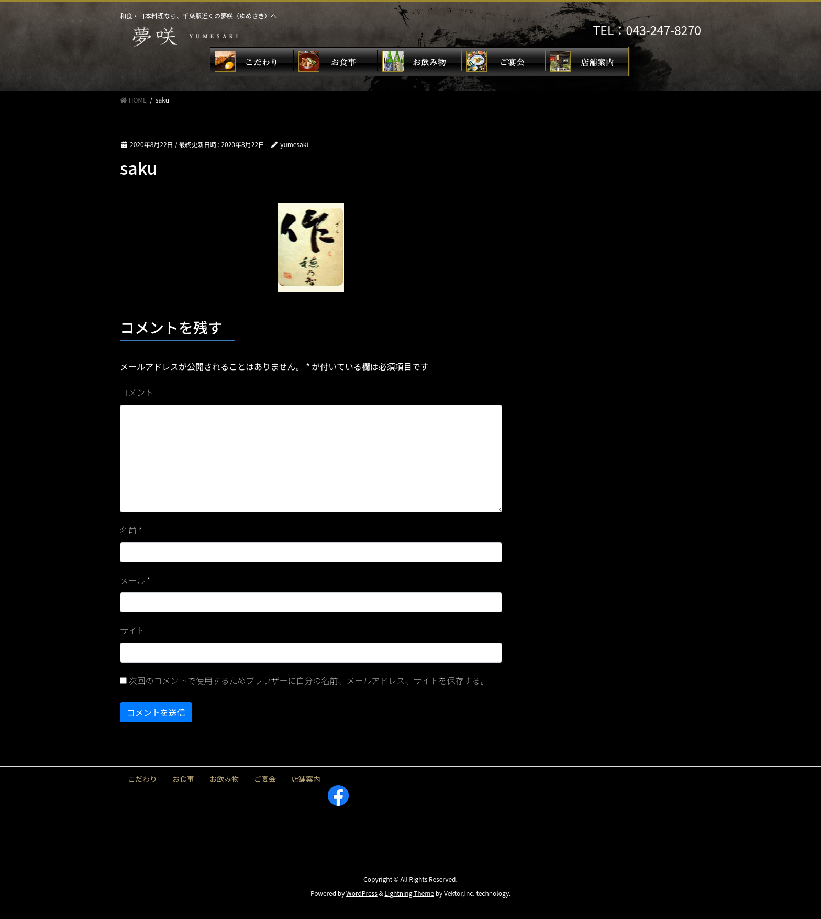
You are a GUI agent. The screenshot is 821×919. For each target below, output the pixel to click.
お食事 (183, 779)
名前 (131, 530)
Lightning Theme (409, 893)
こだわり (142, 779)
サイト (132, 630)
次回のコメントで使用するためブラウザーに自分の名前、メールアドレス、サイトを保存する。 (309, 680)
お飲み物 (224, 779)
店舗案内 (305, 779)
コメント (136, 392)
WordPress (362, 893)
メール (135, 580)
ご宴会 (265, 779)
